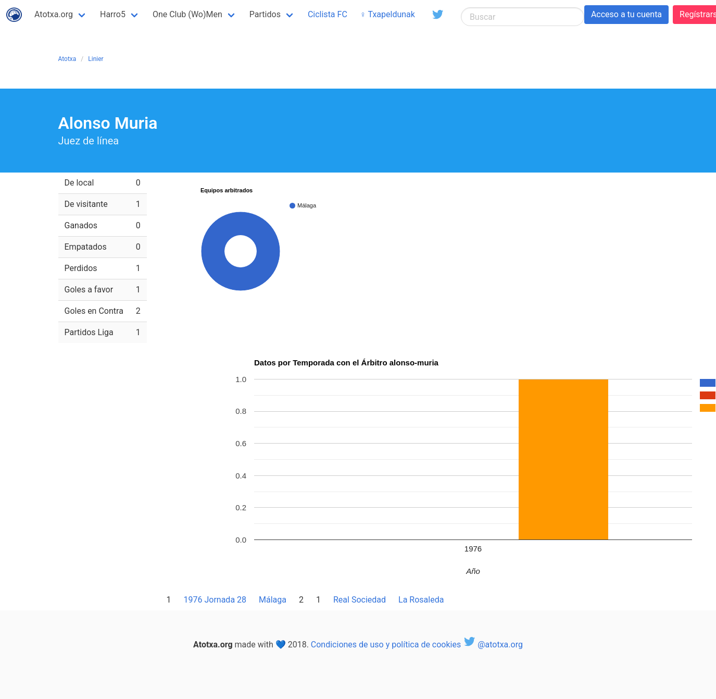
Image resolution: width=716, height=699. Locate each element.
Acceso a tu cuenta (626, 14)
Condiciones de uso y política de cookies (386, 644)
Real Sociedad (359, 600)
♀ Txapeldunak (387, 14)
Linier (95, 59)
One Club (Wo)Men (187, 14)
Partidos (265, 14)
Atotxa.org (53, 14)
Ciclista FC (327, 14)
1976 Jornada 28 (215, 600)
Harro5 (112, 14)
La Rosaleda (421, 600)
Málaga (272, 600)
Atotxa (67, 59)
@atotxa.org (493, 644)
